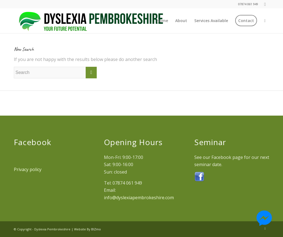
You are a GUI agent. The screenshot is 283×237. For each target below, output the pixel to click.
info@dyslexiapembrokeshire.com (139, 198)
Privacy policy (27, 169)
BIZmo (96, 229)
